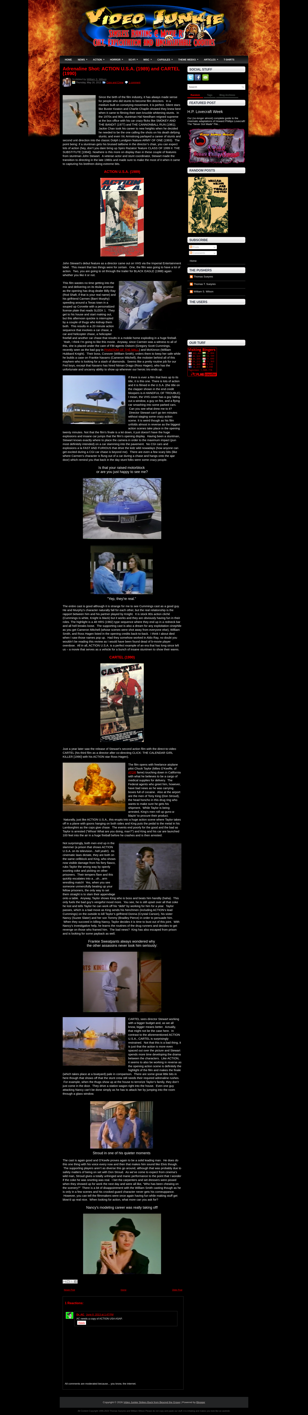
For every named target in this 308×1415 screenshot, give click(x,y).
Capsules (166, 58)
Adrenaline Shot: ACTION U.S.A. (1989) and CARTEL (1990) (121, 71)
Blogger (200, 1402)
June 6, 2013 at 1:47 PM (100, 1314)
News (84, 58)
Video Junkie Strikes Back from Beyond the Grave (152, 1402)
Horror (118, 58)
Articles (212, 58)
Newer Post (69, 1290)
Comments (197, 253)
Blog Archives (227, 95)
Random (195, 95)
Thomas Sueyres (203, 276)
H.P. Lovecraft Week (205, 111)
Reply (81, 1322)
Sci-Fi (134, 58)
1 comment (134, 82)
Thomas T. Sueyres (205, 284)
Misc (148, 58)
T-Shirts (229, 59)
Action (100, 58)
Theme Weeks (189, 58)
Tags (209, 95)
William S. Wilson (96, 79)
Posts (194, 247)
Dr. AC (80, 1314)
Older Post (177, 1290)
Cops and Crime (115, 82)
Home (68, 59)
